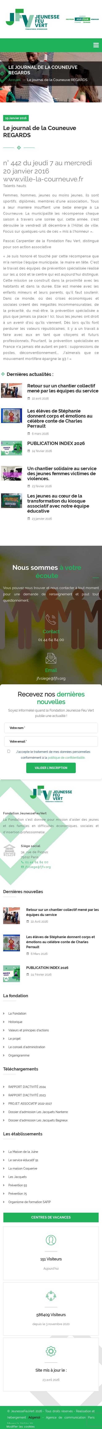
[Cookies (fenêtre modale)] (20, 1426)
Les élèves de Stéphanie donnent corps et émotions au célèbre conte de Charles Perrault (60, 418)
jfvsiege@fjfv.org (51, 678)
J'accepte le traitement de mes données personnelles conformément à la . (53, 754)
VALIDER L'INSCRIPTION (51, 768)
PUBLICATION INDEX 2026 (56, 443)
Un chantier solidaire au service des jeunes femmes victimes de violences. (62, 473)
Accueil (14, 80)
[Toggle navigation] (96, 45)
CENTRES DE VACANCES (51, 1217)
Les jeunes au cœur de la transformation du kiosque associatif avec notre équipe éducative (58, 503)
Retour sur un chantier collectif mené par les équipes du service (62, 388)
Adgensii (34, 1417)
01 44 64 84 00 (51, 639)
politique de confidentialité (66, 757)
